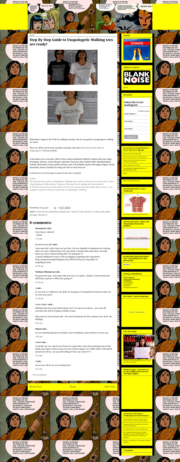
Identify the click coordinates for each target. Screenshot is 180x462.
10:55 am (39, 266)
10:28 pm (39, 299)
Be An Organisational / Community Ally (135, 157)
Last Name (128, 129)
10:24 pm (39, 283)
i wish (96, 212)
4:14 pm (38, 356)
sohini (38, 342)
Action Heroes (42, 212)
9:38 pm (38, 337)
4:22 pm (38, 369)
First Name (128, 121)
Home (73, 387)
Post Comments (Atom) (78, 394)
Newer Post (36, 387)
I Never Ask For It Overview (131, 165)
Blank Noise (54, 212)
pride (102, 212)
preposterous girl (43, 245)
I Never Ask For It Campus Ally (132, 153)
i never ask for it (85, 212)
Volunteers (42, 215)
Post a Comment (40, 375)
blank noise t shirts (68, 212)
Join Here (126, 264)
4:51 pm (38, 323)
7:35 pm (38, 239)
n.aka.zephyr (41, 305)
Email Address (130, 114)
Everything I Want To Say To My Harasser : (135, 429)
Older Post (109, 387)
